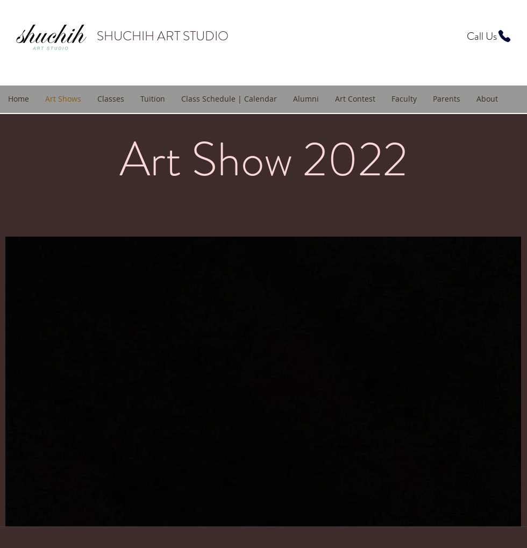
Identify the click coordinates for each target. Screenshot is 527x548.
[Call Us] (489, 36)
